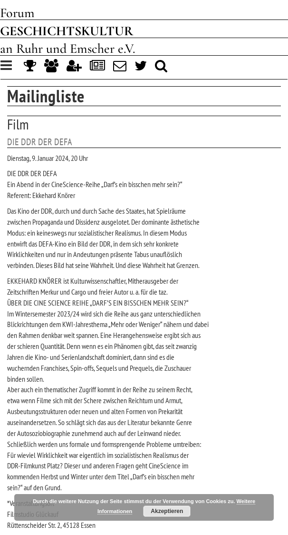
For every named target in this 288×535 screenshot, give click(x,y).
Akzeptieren (167, 511)
